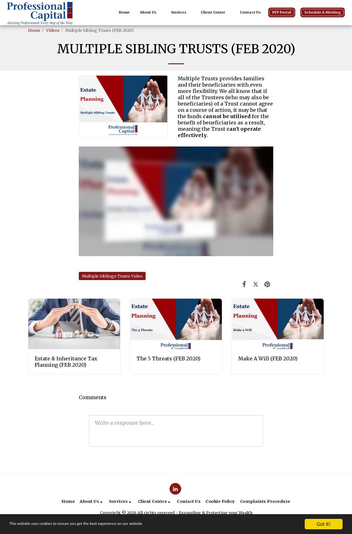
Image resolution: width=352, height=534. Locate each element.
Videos (53, 30)
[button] (150, 12)
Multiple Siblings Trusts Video (112, 275)
